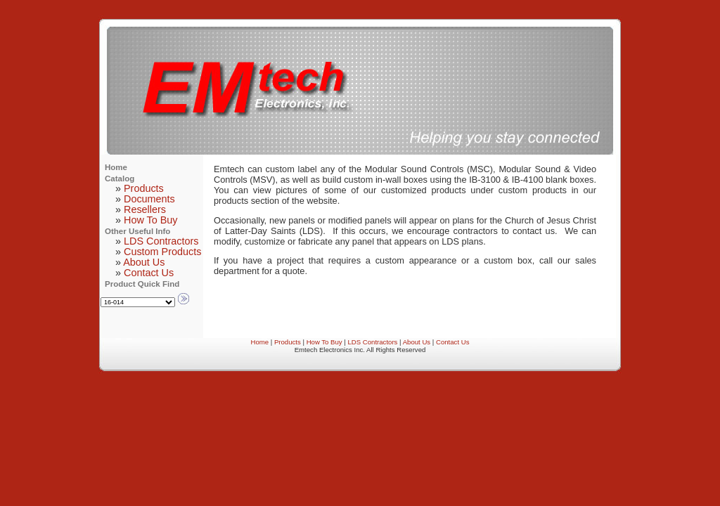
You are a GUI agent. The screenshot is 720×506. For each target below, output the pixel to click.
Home (260, 342)
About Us (144, 262)
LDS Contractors (161, 241)
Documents (149, 199)
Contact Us (149, 272)
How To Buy (151, 220)
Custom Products (162, 251)
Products (144, 188)
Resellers (145, 209)
